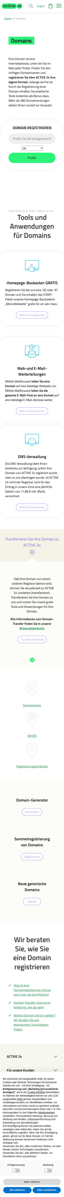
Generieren (32, 812)
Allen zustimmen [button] (46, 1190)
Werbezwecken (46, 1112)
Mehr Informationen (32, 315)
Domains (20, 18)
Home (7, 18)
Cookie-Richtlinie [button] (36, 1092)
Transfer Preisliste (32, 639)
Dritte (20, 1099)
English (41, 6)
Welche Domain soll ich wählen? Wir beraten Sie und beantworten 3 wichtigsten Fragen (34, 1022)
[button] (12, 6)
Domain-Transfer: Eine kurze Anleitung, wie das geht (32, 1005)
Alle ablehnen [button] (17, 1190)
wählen (32, 901)
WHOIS (32, 735)
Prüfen (32, 157)
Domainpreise (32, 705)
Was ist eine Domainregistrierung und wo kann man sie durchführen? (32, 990)
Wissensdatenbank (31, 628)
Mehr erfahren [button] (32, 1182)
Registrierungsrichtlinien (32, 766)
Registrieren (32, 856)
